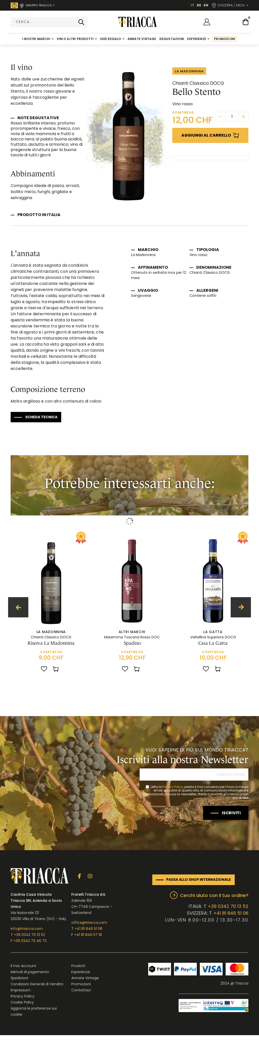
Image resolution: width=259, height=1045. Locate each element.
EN (206, 5)
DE (199, 5)
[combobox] (49, 22)
